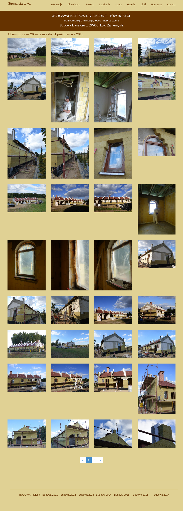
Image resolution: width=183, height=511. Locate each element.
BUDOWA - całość (29, 494)
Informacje (56, 4)
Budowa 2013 (86, 494)
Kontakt (171, 4)
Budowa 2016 (139, 494)
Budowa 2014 (103, 494)
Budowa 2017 (160, 494)
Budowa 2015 (120, 494)
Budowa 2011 (50, 494)
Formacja (156, 4)
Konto (118, 4)
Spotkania (104, 4)
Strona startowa (19, 3)
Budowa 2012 (68, 494)
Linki (143, 4)
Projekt (90, 4)
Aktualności (74, 4)
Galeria (131, 4)
